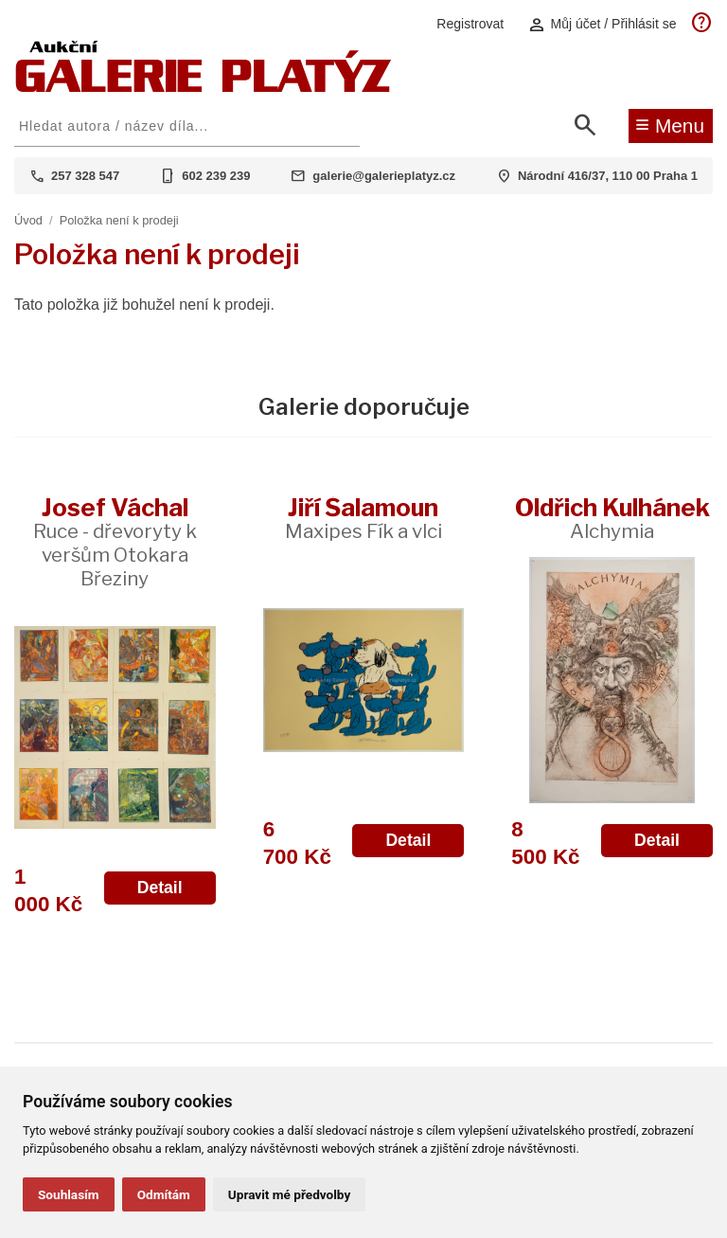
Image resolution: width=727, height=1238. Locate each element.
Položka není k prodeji (119, 220)
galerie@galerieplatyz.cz (383, 176)
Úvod (28, 220)
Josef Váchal (115, 541)
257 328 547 (85, 176)
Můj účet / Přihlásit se (602, 24)
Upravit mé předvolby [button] (289, 1194)
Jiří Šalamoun (363, 518)
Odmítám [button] (163, 1194)
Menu (669, 124)
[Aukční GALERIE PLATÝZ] (203, 88)
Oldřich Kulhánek (612, 518)
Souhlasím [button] (68, 1194)
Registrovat (470, 23)
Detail (160, 887)
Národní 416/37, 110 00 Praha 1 (608, 176)
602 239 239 (216, 176)
